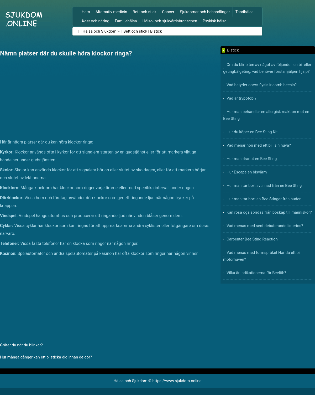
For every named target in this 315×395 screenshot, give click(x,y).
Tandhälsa (244, 11)
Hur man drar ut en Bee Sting (252, 158)
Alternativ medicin (111, 11)
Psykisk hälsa (215, 21)
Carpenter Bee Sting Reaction (252, 239)
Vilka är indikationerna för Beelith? (256, 272)
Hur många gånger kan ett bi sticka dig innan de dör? (46, 357)
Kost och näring (95, 21)
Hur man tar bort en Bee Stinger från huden (264, 199)
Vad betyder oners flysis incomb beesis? (262, 85)
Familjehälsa (126, 21)
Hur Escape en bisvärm (247, 172)
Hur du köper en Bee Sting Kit (252, 132)
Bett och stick (144, 11)
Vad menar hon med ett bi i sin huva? (259, 145)
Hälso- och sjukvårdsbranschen (170, 21)
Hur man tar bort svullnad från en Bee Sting (264, 185)
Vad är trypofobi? (241, 98)
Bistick (156, 31)
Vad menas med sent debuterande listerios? (265, 225)
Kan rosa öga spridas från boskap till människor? (269, 212)
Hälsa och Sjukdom (100, 31)
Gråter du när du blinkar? (21, 345)
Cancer (168, 11)
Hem (86, 11)
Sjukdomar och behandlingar (205, 11)
